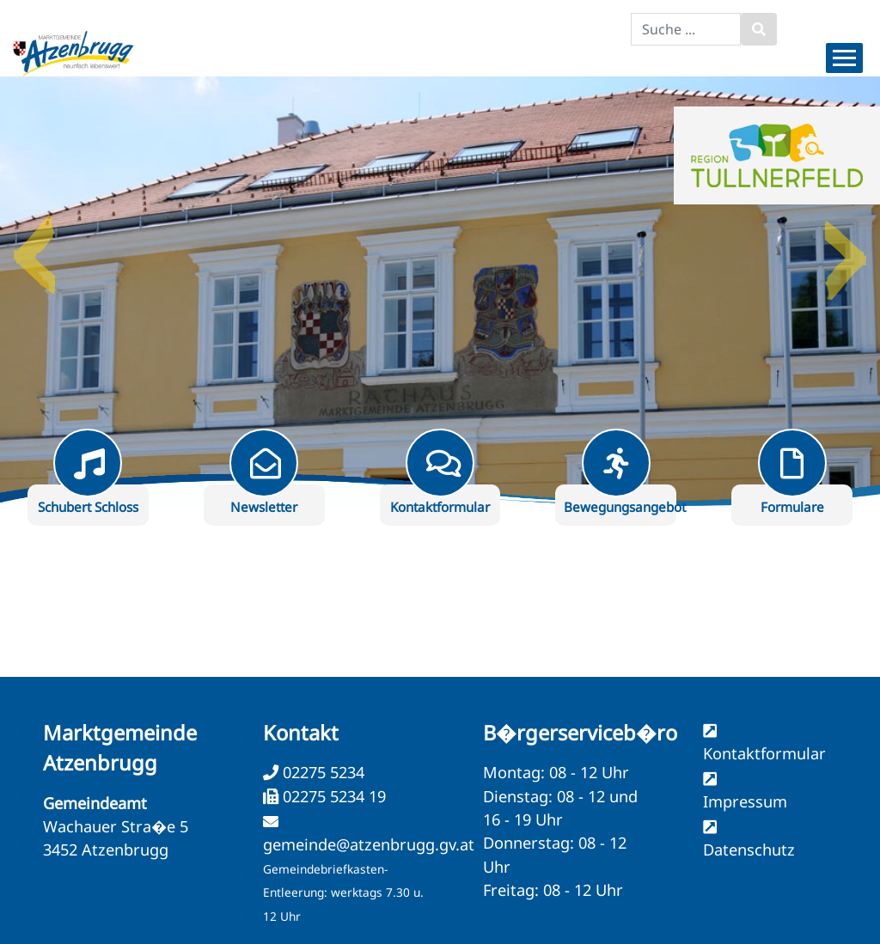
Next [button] (845, 248)
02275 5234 (321, 772)
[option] (440, 291)
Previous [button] (34, 248)
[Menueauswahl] (844, 58)
